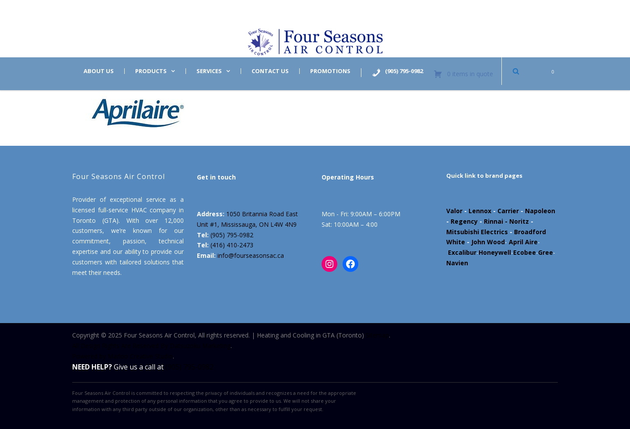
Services (209, 71)
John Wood (488, 242)
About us (99, 71)
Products (151, 71)
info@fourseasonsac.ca (250, 255)
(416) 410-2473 (231, 245)
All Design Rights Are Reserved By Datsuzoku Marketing (151, 345)
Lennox (480, 211)
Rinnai (493, 221)
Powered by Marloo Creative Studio (122, 356)
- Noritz (516, 221)
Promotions (330, 71)
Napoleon (540, 211)
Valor (454, 211)
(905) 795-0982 (231, 235)
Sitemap (377, 335)
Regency (464, 221)
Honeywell (495, 252)
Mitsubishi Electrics (477, 232)
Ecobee (524, 252)
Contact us (270, 71)
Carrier (508, 211)
